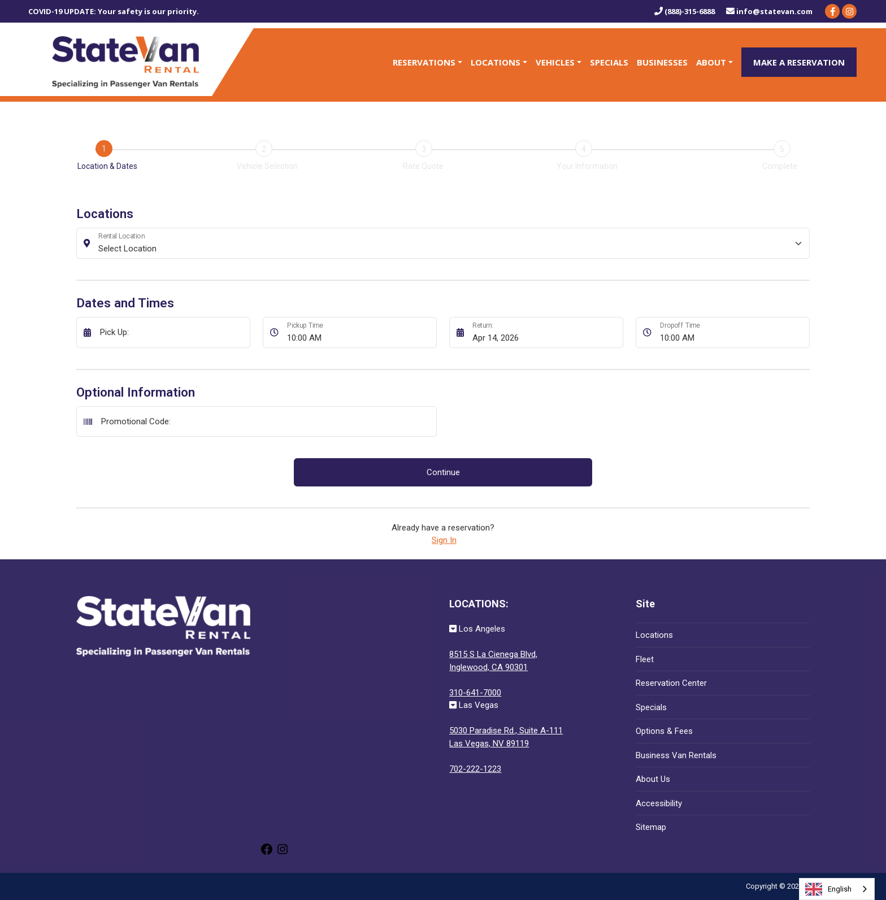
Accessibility (659, 803)
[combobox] (837, 889)
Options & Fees (664, 731)
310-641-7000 (475, 693)
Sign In (444, 540)
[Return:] (544, 332)
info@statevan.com (769, 11)
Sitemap (651, 827)
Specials (609, 62)
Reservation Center (671, 683)
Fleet (645, 659)
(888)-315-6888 (684, 11)
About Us (653, 779)
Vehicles (555, 62)
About (711, 62)
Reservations (424, 62)
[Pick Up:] (171, 332)
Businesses (662, 62)
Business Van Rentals (676, 755)
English (828, 889)
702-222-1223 (475, 769)
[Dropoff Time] (732, 332)
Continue (443, 472)
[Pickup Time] (359, 332)
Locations (495, 62)
